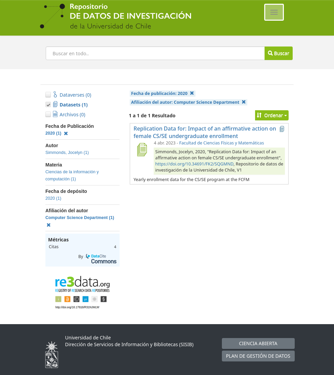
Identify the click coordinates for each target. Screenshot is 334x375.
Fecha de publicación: (162, 93)
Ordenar (272, 115)
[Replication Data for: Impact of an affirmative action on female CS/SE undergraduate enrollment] (141, 149)
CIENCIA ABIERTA (258, 343)
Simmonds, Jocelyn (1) (67, 152)
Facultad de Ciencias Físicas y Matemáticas (221, 143)
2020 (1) (56, 133)
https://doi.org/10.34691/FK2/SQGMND (194, 164)
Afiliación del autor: (188, 102)
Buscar (278, 53)
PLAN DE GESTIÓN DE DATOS (258, 356)
